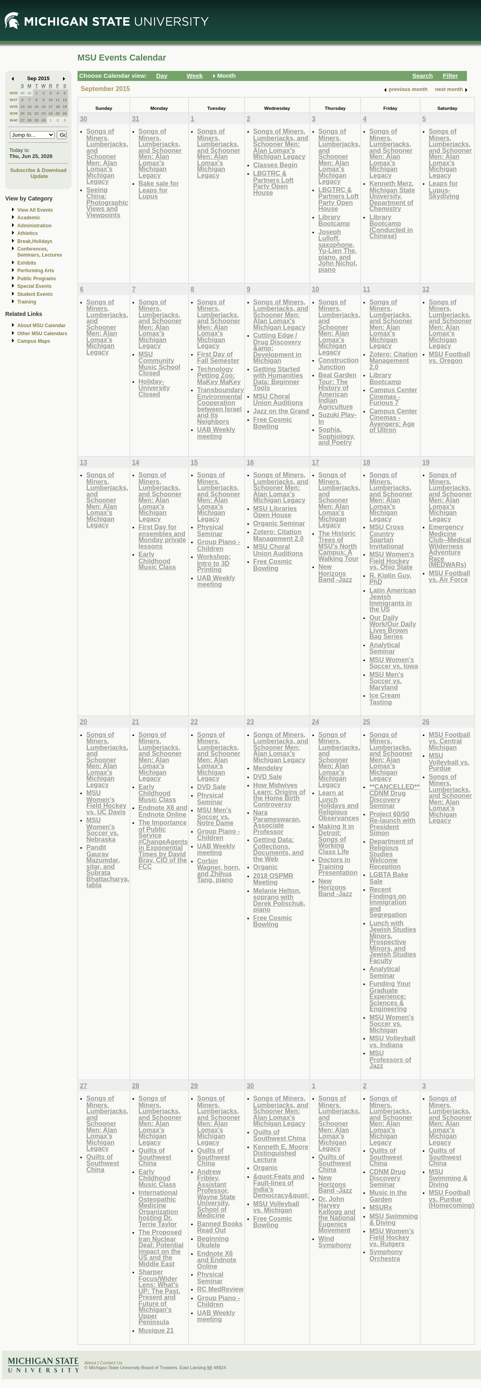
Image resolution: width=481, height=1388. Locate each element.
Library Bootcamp (334, 220)
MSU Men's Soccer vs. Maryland (386, 681)
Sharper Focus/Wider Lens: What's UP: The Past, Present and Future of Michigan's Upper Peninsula (159, 1296)
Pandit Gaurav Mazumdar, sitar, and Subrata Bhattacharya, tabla (107, 866)
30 (22, 93)
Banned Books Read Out (220, 1227)
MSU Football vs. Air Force (449, 576)
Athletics (27, 233)
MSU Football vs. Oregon (449, 357)
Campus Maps (33, 341)
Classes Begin (275, 164)
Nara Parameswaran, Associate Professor (277, 822)
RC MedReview (220, 1289)
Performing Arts (35, 270)
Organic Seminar (279, 523)
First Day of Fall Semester (218, 357)
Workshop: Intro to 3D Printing (214, 563)
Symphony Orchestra (386, 1255)
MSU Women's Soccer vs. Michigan (391, 1024)
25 (57, 113)
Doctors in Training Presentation (338, 866)
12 (65, 99)
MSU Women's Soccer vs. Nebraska (102, 829)
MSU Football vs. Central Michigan (449, 741)
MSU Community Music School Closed (159, 363)
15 (36, 106)
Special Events (34, 286)
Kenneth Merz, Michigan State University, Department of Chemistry (392, 196)
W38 (14, 106)
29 (36, 120)
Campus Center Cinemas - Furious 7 (393, 396)
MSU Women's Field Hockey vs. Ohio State (391, 560)
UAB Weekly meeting (216, 433)
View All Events (35, 210)
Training (26, 302)
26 (65, 113)
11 (57, 99)
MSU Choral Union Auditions (278, 400)
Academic (28, 218)
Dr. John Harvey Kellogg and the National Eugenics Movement (336, 1214)
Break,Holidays (35, 241)
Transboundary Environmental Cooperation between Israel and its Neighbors (220, 405)
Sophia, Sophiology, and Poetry (336, 436)
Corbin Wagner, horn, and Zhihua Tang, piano (218, 870)
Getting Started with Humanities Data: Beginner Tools (278, 378)
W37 (14, 99)
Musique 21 (156, 1330)
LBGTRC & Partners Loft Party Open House (273, 183)
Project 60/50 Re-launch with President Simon (392, 823)
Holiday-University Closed (154, 388)
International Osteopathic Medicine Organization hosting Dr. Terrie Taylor (158, 1208)
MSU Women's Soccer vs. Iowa (393, 663)
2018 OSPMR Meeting (273, 879)
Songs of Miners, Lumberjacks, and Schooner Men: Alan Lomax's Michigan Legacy (107, 156)
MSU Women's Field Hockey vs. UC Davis (106, 802)
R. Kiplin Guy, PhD (390, 579)
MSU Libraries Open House (275, 512)
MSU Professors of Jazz (390, 1059)
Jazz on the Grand (281, 411)
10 (51, 99)
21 (29, 113)
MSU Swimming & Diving (393, 1219)
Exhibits (26, 263)
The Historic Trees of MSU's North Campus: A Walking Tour (338, 546)
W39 (14, 113)
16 (43, 106)
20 (22, 113)
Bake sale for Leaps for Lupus (159, 190)
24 (51, 113)
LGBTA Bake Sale (388, 878)
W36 (14, 93)
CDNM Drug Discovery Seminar (387, 1178)
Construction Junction (338, 363)
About (90, 1362)
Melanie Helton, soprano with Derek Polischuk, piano (279, 900)
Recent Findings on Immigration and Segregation (388, 902)
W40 (14, 120)
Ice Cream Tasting (384, 699)
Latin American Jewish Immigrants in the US (392, 600)
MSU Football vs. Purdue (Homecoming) (451, 1199)
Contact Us (111, 1362)
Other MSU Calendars (42, 333)
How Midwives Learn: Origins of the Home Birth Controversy (279, 794)
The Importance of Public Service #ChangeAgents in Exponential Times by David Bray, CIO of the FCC (163, 844)
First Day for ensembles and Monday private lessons (162, 536)
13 (22, 106)
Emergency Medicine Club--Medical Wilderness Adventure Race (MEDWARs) (450, 545)
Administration (34, 226)
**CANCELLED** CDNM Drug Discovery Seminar (394, 796)
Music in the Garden (388, 1196)
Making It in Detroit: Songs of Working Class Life (336, 839)
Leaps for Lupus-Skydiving (444, 190)
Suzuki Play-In (337, 418)
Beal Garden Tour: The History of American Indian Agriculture (337, 390)
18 (57, 106)
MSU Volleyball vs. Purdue (449, 762)
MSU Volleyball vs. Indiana (392, 1041)
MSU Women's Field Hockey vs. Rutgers (391, 1237)
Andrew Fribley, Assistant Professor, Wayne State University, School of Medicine (216, 1193)
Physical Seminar (210, 530)
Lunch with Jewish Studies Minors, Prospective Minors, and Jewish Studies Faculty (392, 941)
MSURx (380, 1207)
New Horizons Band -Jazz (335, 573)
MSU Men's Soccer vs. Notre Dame (215, 816)
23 (43, 113)
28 (29, 120)
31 (29, 93)
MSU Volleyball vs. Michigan (276, 1207)
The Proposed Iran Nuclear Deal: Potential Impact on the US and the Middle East (161, 1247)
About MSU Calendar (41, 325)
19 (65, 106)
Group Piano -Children (218, 545)
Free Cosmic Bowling (272, 423)
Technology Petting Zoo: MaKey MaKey (219, 375)
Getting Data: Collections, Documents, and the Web (278, 849)
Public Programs (36, 278)
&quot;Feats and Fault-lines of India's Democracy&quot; (281, 1186)
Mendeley (268, 767)
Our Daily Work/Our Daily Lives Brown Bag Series (392, 627)
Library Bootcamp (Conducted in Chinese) (391, 226)
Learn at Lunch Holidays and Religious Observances (338, 805)
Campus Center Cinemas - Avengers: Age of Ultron (393, 420)
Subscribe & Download (38, 170)
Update (39, 176)
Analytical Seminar (384, 648)
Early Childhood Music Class (157, 560)
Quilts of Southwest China (102, 1163)
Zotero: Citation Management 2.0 (393, 360)
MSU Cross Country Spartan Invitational (386, 536)
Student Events (35, 294)
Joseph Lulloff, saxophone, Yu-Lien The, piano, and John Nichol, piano (337, 250)
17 (51, 106)
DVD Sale (211, 786)
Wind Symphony (335, 1242)
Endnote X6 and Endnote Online (163, 811)
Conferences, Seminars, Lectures (39, 252)
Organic (265, 866)
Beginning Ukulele (213, 1242)
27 (22, 120)
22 (36, 113)
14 (29, 106)
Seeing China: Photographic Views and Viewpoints (107, 202)
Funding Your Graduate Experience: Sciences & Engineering (390, 996)
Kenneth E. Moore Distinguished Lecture (280, 1153)
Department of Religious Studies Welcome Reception (391, 854)
